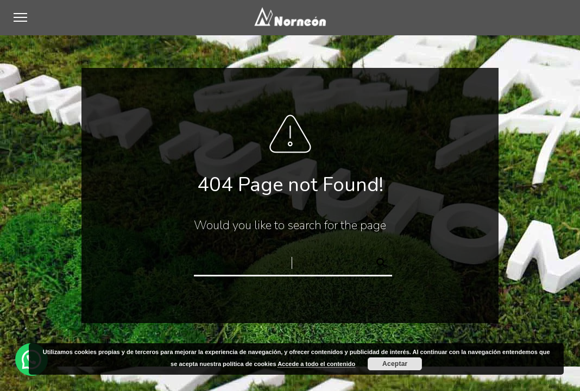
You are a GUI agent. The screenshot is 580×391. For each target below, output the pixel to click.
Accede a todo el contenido (316, 364)
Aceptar (394, 364)
